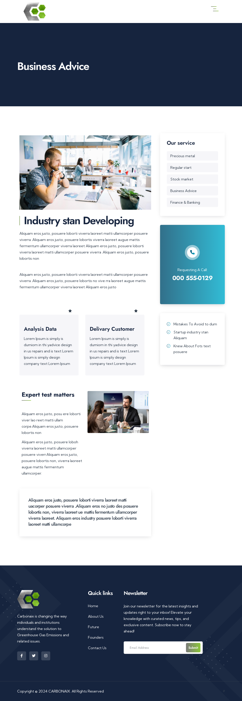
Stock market (181, 179)
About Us (96, 616)
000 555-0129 (192, 278)
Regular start (181, 167)
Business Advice (183, 190)
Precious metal (182, 156)
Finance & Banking (185, 202)
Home (93, 606)
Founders (96, 637)
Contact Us (97, 648)
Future (93, 627)
